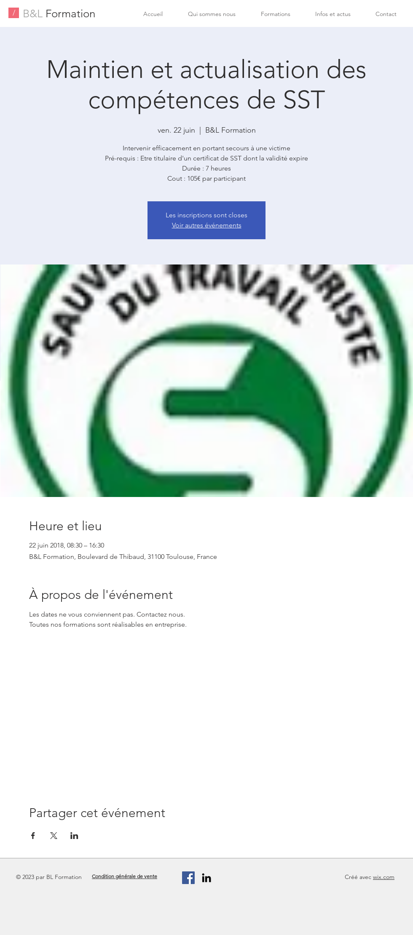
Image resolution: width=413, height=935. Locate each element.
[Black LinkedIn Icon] (206, 877)
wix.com (383, 877)
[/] (13, 13)
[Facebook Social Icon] (188, 877)
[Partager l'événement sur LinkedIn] (74, 835)
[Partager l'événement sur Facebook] (33, 835)
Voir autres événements (206, 225)
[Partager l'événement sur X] (54, 835)
